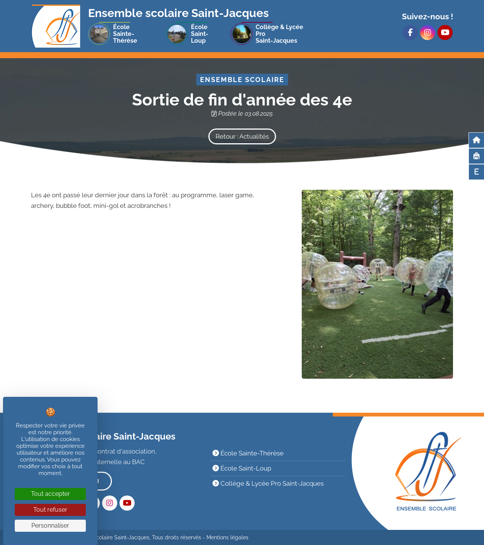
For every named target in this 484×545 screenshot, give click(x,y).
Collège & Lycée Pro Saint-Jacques (268, 483)
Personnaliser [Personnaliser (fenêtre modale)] (50, 525)
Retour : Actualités (242, 136)
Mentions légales (227, 537)
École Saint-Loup (242, 468)
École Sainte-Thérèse (248, 453)
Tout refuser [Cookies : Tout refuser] (50, 509)
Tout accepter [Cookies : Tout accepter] (50, 493)
